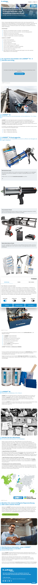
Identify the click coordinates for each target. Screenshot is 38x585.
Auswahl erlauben (19, 305)
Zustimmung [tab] (6, 282)
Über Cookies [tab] (31, 282)
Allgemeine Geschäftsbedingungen (19, 578)
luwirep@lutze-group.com (17, 511)
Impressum (5, 578)
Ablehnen (7, 305)
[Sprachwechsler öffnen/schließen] (30, 2)
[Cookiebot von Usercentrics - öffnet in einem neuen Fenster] (32, 279)
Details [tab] (19, 282)
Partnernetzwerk (5, 553)
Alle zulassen (31, 305)
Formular (32, 511)
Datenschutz (9, 578)
